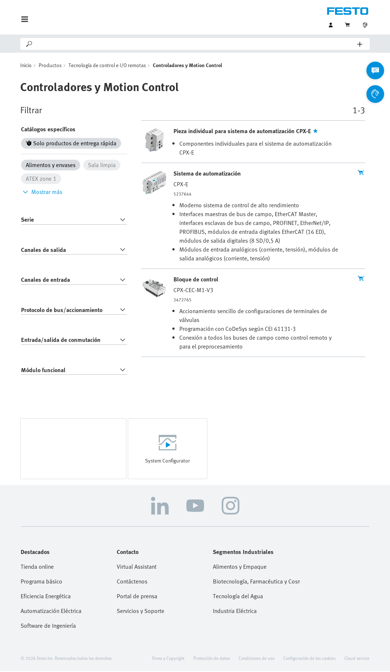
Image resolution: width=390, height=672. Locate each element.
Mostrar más (41, 192)
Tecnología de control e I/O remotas (107, 66)
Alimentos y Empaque (240, 567)
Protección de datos (211, 658)
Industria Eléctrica (235, 611)
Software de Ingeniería (48, 626)
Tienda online (37, 567)
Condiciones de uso (256, 658)
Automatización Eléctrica (51, 611)
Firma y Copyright (168, 658)
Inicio (26, 66)
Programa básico (41, 582)
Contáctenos (132, 582)
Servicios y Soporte (140, 611)
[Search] (195, 44)
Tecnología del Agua (238, 596)
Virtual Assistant (137, 567)
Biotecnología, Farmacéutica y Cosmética (256, 582)
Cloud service (356, 658)
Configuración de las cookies (309, 658)
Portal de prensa (137, 596)
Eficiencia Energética (46, 596)
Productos (50, 66)
